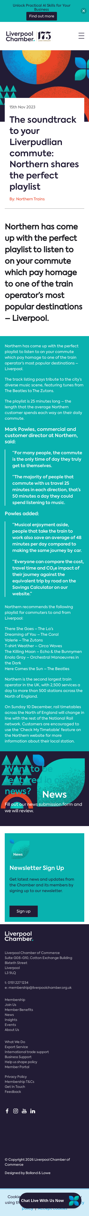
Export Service (16, 1047)
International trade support (27, 1052)
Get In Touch (15, 1087)
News (9, 1015)
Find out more (41, 16)
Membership (15, 1000)
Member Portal (17, 1067)
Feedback (13, 1092)
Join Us (10, 1005)
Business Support (18, 1057)
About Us (12, 1030)
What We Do (15, 1042)
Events (10, 1025)
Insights (11, 1020)
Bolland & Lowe (38, 1173)
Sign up (24, 911)
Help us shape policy (21, 1062)
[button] (84, 11)
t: (16, 982)
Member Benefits (19, 1010)
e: (38, 987)
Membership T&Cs (19, 1082)
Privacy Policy (16, 1077)
